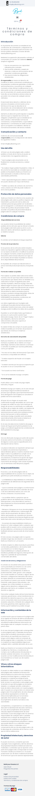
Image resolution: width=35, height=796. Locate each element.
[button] (17, 17)
